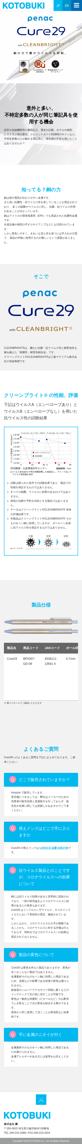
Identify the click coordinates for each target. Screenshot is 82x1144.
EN (67, 5)
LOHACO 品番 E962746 (54, 847)
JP (58, 5)
